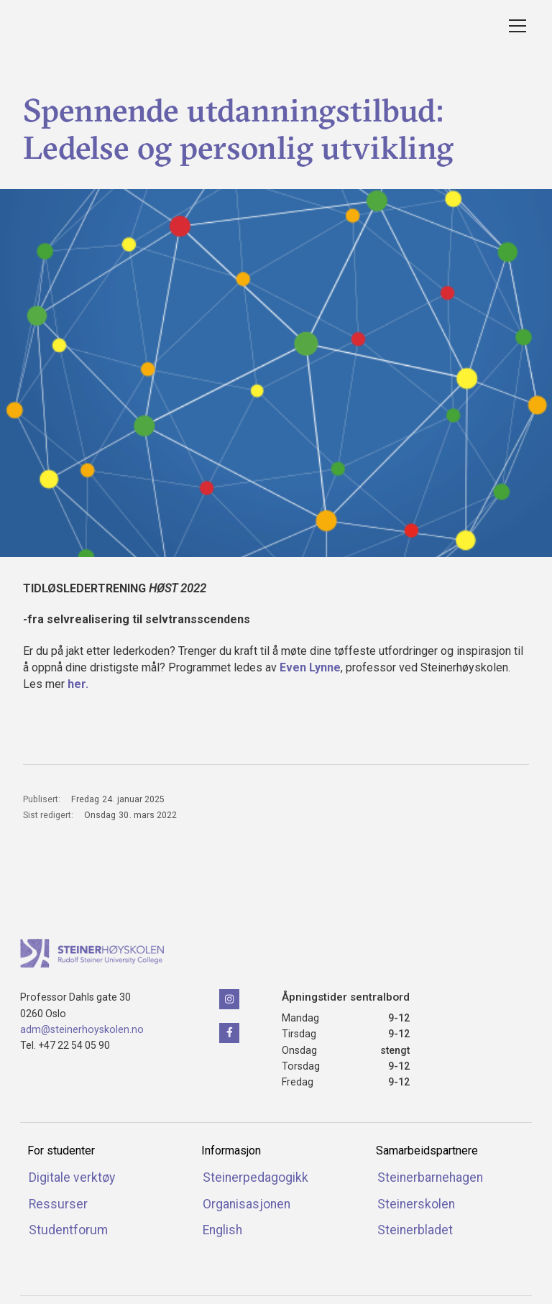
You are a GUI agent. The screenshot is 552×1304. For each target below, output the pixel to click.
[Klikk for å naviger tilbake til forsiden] (92, 953)
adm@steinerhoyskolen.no (82, 1029)
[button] (514, 26)
